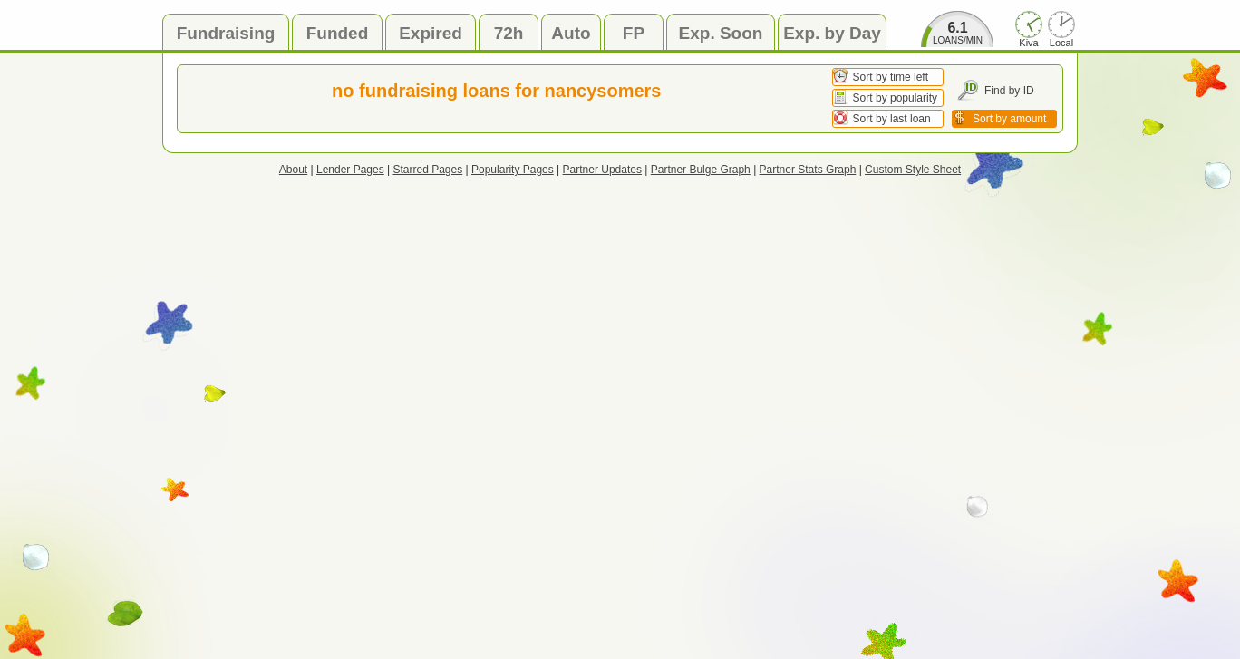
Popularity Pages (512, 169)
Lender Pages (350, 169)
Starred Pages (428, 169)
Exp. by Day (832, 33)
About (293, 169)
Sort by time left (890, 77)
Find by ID (1009, 90)
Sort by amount (1009, 118)
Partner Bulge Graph (701, 169)
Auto (570, 33)
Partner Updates (602, 169)
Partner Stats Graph (808, 169)
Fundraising (226, 33)
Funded (337, 33)
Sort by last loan (892, 118)
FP (633, 33)
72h (509, 33)
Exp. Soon (721, 33)
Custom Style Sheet (913, 169)
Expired (430, 33)
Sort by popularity (895, 98)
